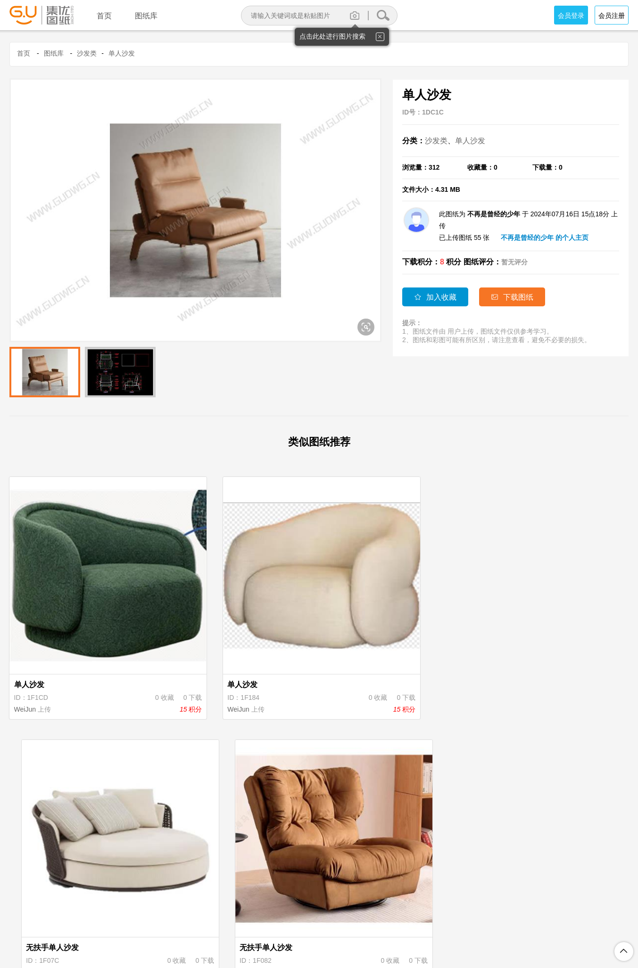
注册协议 (241, 921)
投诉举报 (409, 921)
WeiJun (26, 652)
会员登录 (571, 15)
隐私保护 (280, 921)
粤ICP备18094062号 (452, 936)
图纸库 (54, 53)
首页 (23, 53)
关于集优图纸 (196, 921)
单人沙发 (121, 53)
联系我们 (448, 921)
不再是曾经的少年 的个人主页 (544, 237)
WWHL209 (350, 652)
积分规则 (319, 921)
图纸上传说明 (364, 921)
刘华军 (184, 858)
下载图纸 (515, 297)
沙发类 (87, 53)
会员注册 (611, 15)
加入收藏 (435, 297)
